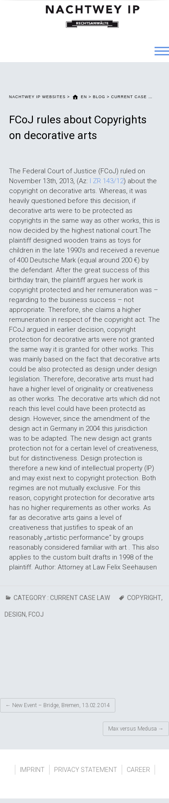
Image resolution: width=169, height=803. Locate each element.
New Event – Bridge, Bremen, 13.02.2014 (57, 705)
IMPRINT (32, 769)
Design (15, 614)
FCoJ (36, 614)
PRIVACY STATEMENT (85, 769)
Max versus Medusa (136, 729)
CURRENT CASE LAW (80, 597)
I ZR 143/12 (106, 181)
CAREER (138, 769)
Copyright (144, 597)
